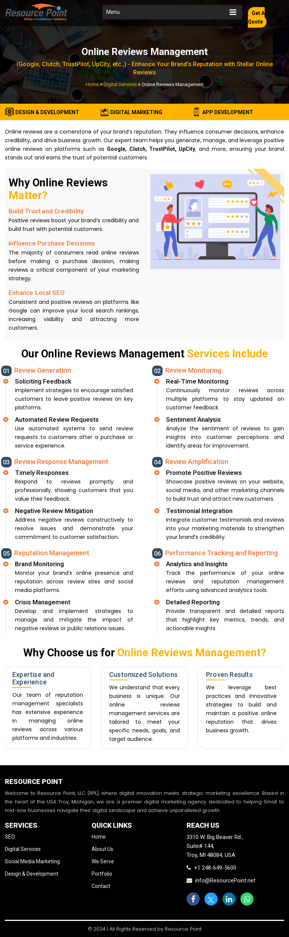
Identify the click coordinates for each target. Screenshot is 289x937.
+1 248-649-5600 (211, 867)
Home (92, 84)
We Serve (103, 861)
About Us (102, 849)
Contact (101, 886)
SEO (10, 837)
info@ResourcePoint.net (221, 880)
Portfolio (102, 874)
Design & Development (31, 874)
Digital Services (120, 84)
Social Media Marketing (32, 861)
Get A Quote (256, 17)
